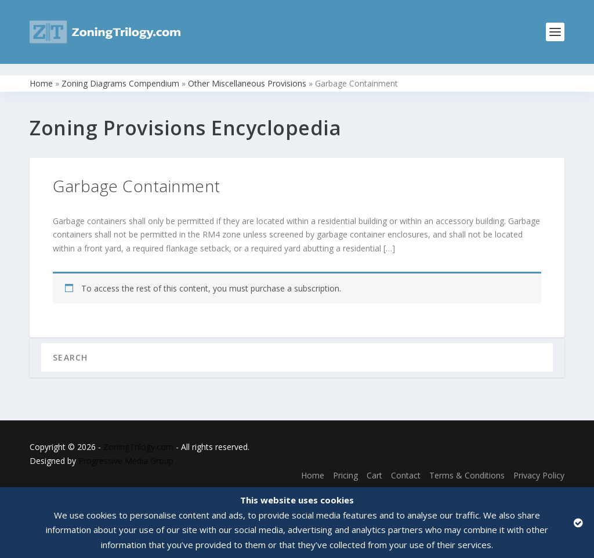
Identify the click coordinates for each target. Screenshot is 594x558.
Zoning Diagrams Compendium (120, 71)
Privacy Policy (538, 463)
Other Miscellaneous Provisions (247, 71)
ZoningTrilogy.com (138, 435)
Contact (406, 463)
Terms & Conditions (467, 463)
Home (41, 71)
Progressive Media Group (125, 449)
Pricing (345, 463)
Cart (374, 463)
